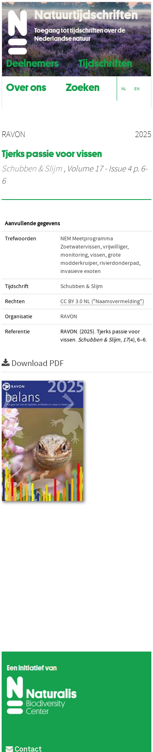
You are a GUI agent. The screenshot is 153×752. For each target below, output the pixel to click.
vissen (97, 255)
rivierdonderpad (119, 263)
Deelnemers (32, 62)
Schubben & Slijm (32, 169)
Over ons (26, 86)
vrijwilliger (115, 247)
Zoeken (83, 86)
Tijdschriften (105, 62)
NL (123, 88)
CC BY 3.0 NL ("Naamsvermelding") (102, 301)
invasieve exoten (80, 271)
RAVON (68, 316)
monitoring (74, 255)
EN (137, 88)
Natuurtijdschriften (86, 15)
